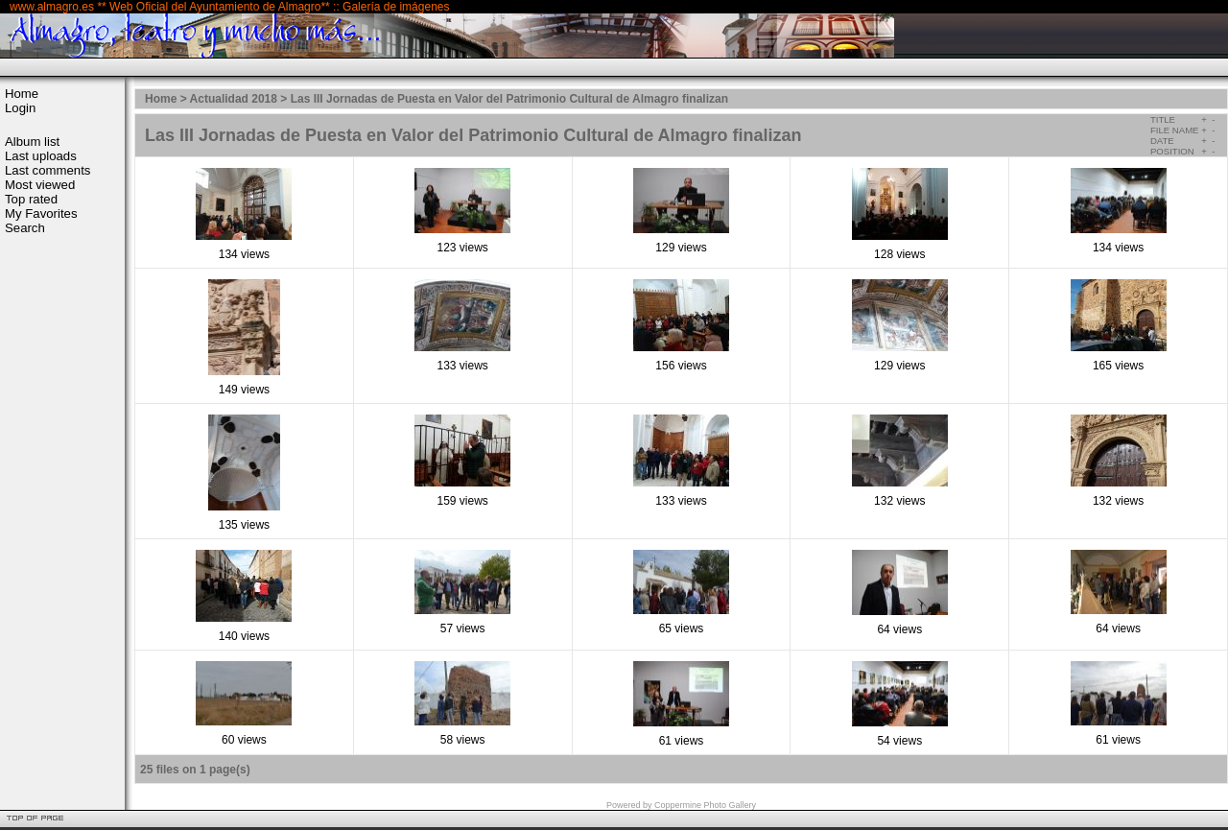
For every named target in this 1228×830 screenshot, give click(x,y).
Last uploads (41, 156)
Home (21, 93)
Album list (32, 141)
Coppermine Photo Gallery (705, 805)
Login (20, 108)
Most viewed (40, 185)
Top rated (31, 199)
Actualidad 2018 (233, 99)
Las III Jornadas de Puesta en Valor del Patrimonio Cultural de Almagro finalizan (509, 99)
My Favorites (41, 213)
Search (25, 228)
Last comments (47, 170)
